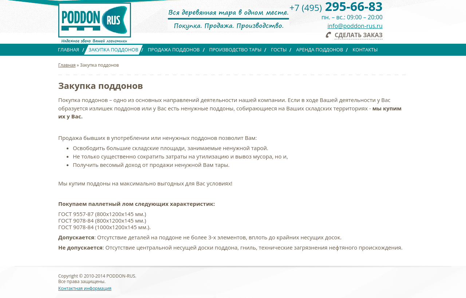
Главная (68, 49)
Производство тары (235, 49)
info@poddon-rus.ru (355, 26)
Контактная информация (84, 288)
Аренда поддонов (319, 49)
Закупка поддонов (113, 49)
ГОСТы (279, 49)
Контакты (365, 49)
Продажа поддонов (174, 49)
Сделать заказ (359, 35)
